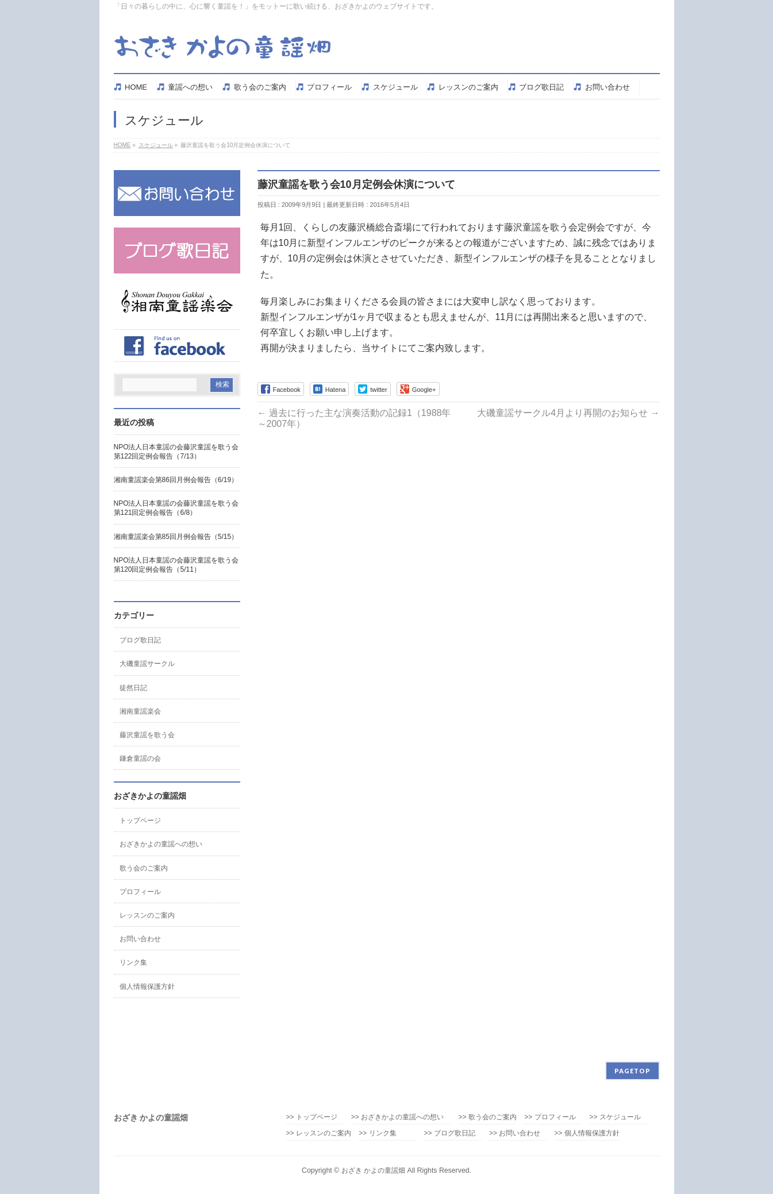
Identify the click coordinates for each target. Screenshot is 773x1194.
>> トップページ (311, 1117)
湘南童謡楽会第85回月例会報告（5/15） (176, 537)
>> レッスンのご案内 (318, 1133)
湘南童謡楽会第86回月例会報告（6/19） (176, 480)
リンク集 (133, 962)
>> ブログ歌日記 (449, 1133)
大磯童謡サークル (147, 664)
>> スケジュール (615, 1117)
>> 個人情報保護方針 (586, 1133)
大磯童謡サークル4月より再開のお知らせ (568, 413)
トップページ (140, 820)
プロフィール (140, 892)
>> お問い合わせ (514, 1133)
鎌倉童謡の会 (140, 758)
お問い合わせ (140, 939)
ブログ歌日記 (140, 640)
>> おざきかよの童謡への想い (401, 1117)
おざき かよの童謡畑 (373, 1170)
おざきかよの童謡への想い (161, 844)
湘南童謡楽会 (140, 711)
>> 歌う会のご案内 (488, 1117)
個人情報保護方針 (147, 987)
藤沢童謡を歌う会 (147, 735)
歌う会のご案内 (144, 868)
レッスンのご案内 (147, 915)
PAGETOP (632, 1070)
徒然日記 (133, 688)
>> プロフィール (549, 1117)
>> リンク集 (377, 1133)
